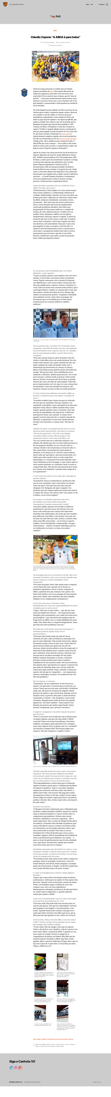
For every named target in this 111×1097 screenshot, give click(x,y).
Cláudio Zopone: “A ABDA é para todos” (55, 42)
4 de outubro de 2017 (64, 51)
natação (43, 1057)
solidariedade (61, 1057)
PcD (47, 1057)
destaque (74, 1055)
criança (69, 1055)
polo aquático (52, 1057)
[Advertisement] (55, 263)
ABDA (55, 33)
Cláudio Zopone (61, 1055)
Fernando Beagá (49, 51)
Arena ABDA (66, 142)
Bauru (54, 1055)
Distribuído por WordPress (33, 1092)
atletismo (49, 1055)
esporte (37, 1057)
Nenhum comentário (56, 53)
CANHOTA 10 (19, 1092)
